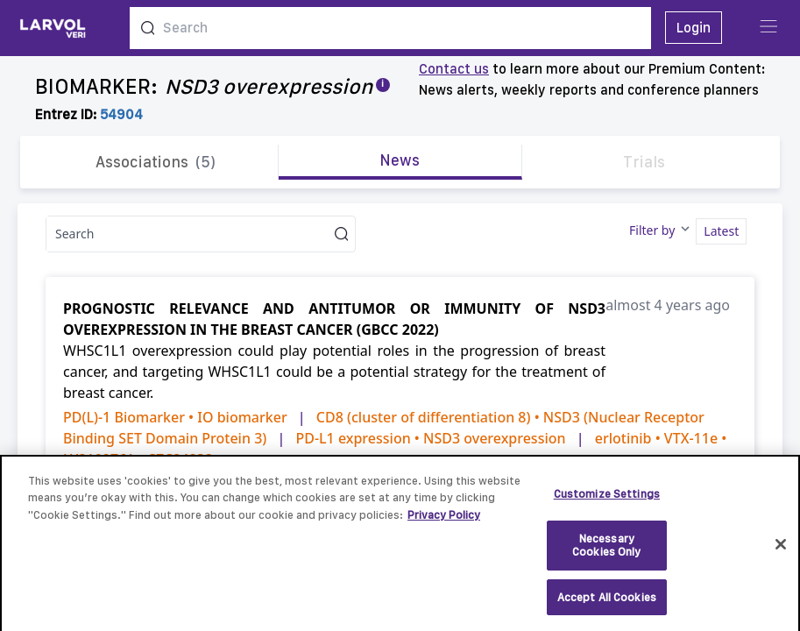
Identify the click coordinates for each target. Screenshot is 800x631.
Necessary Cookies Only (606, 553)
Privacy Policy (443, 522)
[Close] (780, 552)
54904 (121, 114)
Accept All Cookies (606, 605)
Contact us (454, 68)
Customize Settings (607, 501)
